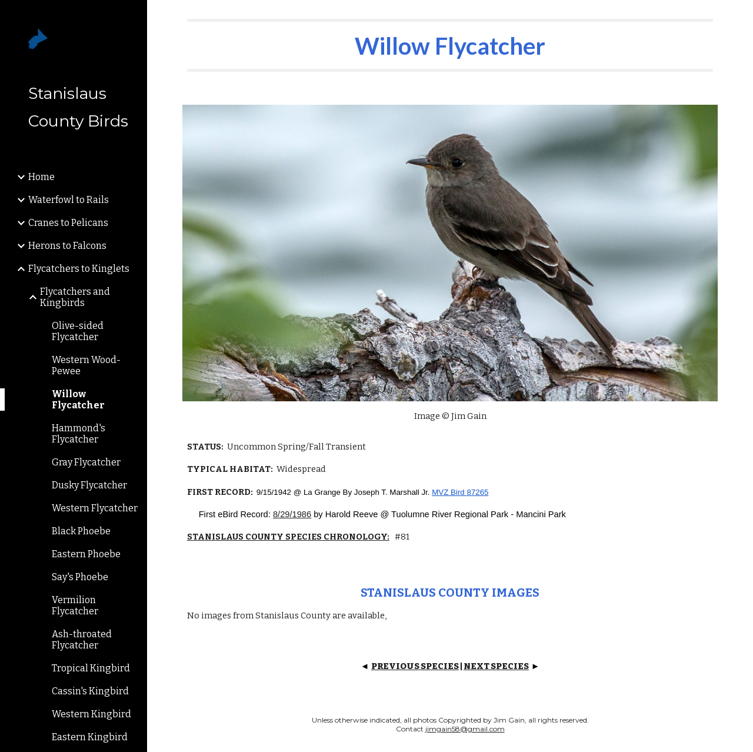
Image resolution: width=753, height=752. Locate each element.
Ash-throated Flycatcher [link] (82, 639)
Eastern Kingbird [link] (90, 737)
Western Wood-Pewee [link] (86, 365)
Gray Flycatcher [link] (86, 462)
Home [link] (41, 176)
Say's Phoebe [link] (80, 577)
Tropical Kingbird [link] (91, 668)
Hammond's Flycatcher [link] (78, 433)
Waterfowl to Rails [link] (68, 199)
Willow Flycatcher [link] (78, 399)
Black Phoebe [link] (81, 531)
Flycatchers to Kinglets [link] (78, 268)
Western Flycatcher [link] (95, 508)
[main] (450, 45)
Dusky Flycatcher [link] (89, 485)
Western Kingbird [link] (91, 714)
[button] (739, 16)
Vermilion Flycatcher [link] (75, 605)
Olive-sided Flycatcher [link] (78, 331)
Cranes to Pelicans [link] (68, 222)
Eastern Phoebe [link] (86, 554)
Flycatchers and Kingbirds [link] (75, 297)
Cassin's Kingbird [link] (90, 691)
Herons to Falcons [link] (67, 245)
